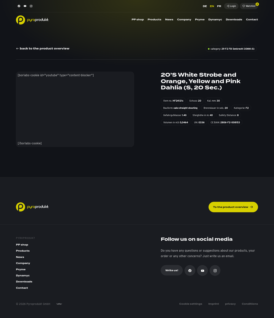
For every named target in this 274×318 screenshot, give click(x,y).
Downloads (234, 19)
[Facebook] (19, 6)
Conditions (250, 304)
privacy (230, 304)
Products (154, 19)
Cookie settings (190, 304)
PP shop (138, 19)
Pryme (200, 19)
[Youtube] (25, 6)
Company (184, 19)
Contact (252, 19)
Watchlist (250, 5)
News (169, 19)
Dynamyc (215, 19)
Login (231, 6)
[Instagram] (31, 6)
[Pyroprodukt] (32, 19)
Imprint (213, 304)
